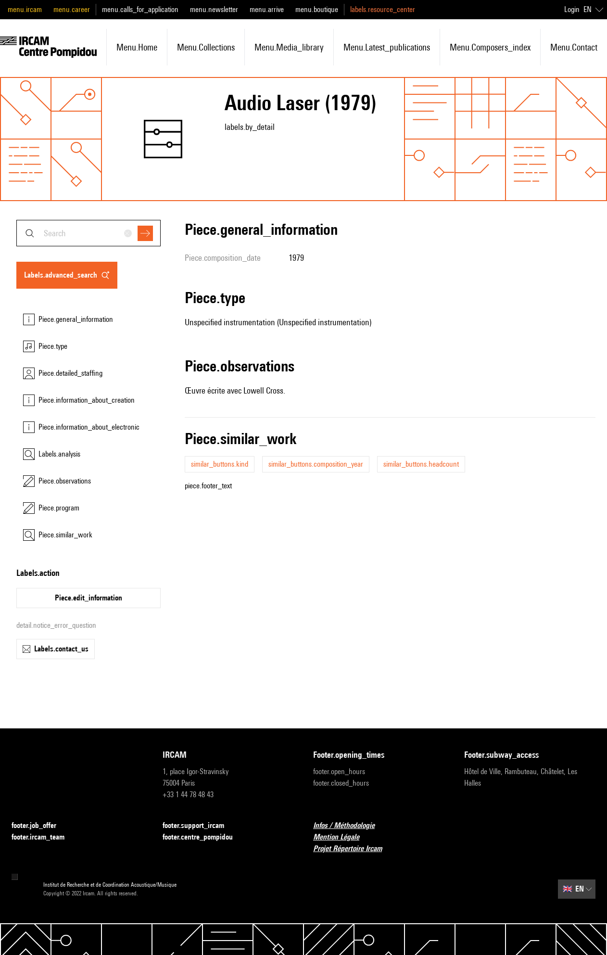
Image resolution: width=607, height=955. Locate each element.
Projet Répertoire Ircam (353, 849)
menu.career (71, 9)
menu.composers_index (490, 47)
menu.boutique (316, 9)
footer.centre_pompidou (203, 837)
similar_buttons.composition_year (315, 464)
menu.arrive (267, 9)
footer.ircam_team (44, 837)
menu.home (136, 47)
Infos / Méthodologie (349, 826)
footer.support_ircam (199, 826)
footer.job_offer (40, 826)
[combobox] (88, 233)
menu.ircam (25, 9)
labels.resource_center (382, 9)
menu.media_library (289, 47)
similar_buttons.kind (219, 464)
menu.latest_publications (386, 47)
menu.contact (573, 47)
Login (572, 9)
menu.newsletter (214, 9)
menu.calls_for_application (140, 9)
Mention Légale (342, 837)
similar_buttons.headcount (421, 464)
